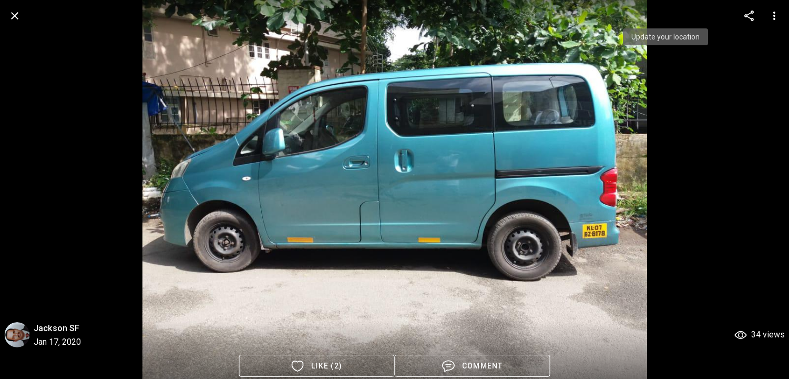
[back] (14, 15)
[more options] (749, 15)
